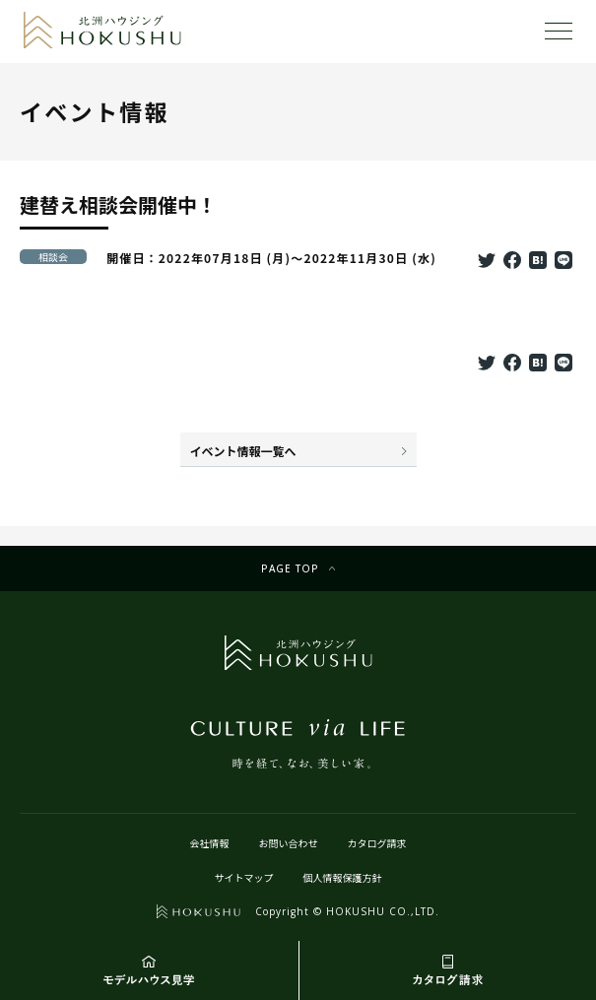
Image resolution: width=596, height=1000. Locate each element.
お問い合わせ (288, 842)
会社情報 (210, 842)
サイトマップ (244, 877)
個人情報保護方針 (342, 877)
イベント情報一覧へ (243, 450)
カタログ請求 (377, 842)
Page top (290, 568)
